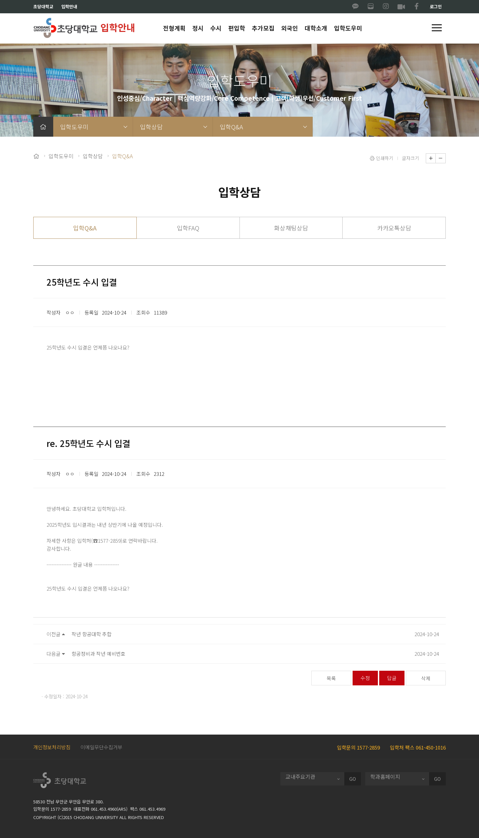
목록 (331, 678)
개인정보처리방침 (52, 747)
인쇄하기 (381, 158)
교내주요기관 (300, 776)
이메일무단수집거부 (101, 747)
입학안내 (69, 6)
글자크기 (410, 158)
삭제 (425, 678)
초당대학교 (43, 6)
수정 (365, 677)
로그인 (436, 6)
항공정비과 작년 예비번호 (98, 653)
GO (352, 778)
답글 (392, 677)
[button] (437, 28)
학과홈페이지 (385, 776)
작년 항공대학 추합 (91, 633)
